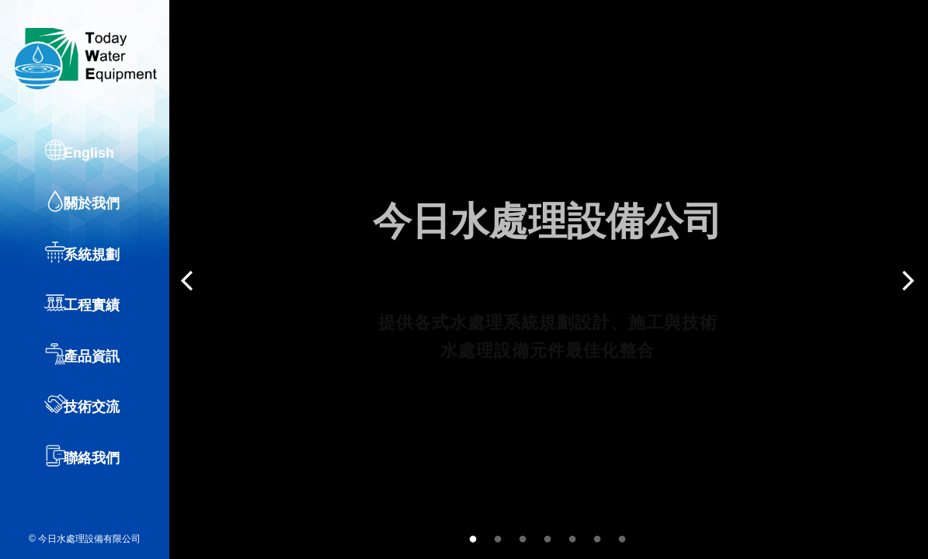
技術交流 (100, 422)
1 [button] (473, 536)
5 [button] (572, 536)
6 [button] (597, 536)
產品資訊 (100, 372)
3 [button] (523, 536)
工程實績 (100, 323)
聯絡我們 (100, 472)
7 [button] (622, 536)
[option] (547, 279)
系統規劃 (100, 273)
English (97, 174)
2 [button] (498, 536)
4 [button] (547, 536)
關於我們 (100, 223)
